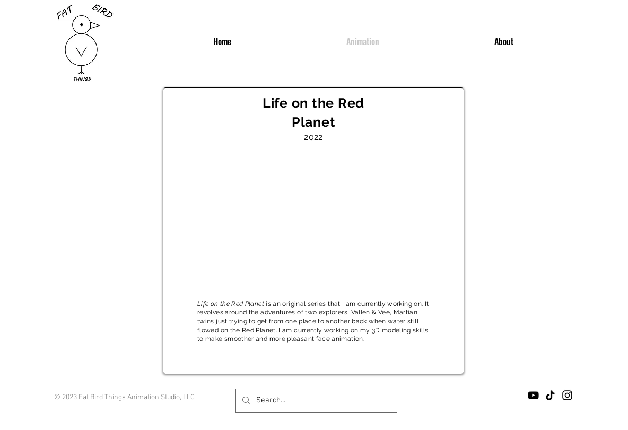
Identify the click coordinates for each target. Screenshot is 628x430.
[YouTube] (533, 395)
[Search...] (315, 400)
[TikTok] (550, 395)
